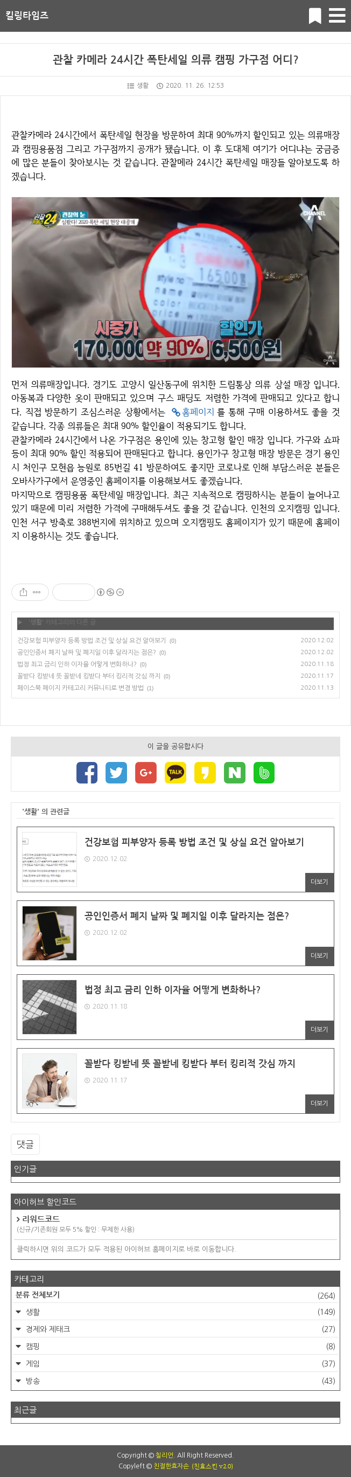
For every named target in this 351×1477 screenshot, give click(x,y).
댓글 (25, 1144)
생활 (138, 85)
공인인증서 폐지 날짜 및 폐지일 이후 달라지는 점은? (86, 652)
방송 (179, 1381)
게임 (179, 1364)
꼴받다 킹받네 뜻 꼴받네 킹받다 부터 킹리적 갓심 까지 (88, 676)
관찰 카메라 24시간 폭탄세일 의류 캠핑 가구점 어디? (176, 59)
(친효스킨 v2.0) (212, 1466)
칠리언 (164, 1455)
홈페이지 (198, 412)
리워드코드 (175, 1224)
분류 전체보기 (175, 1296)
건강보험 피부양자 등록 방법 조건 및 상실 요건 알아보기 (91, 640)
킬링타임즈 (26, 15)
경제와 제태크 (179, 1329)
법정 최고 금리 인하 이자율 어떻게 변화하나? (77, 664)
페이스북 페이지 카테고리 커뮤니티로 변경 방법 (80, 688)
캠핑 (179, 1346)
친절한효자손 (171, 1466)
